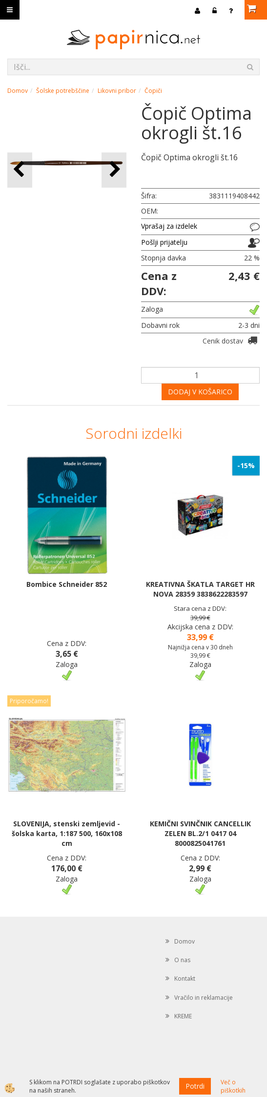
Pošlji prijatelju (164, 242)
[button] (114, 169)
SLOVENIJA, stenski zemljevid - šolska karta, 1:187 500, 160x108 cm (67, 833)
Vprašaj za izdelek (169, 226)
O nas (182, 960)
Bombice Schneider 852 (66, 584)
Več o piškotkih (233, 1086)
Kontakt (184, 978)
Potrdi (195, 1086)
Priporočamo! (29, 701)
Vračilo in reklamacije (203, 997)
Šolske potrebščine (62, 90)
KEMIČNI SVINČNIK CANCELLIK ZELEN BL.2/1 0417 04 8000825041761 (200, 833)
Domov (17, 90)
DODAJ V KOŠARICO (200, 391)
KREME (183, 1016)
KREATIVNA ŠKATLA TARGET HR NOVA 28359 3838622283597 (200, 589)
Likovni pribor (117, 90)
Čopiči (153, 90)
